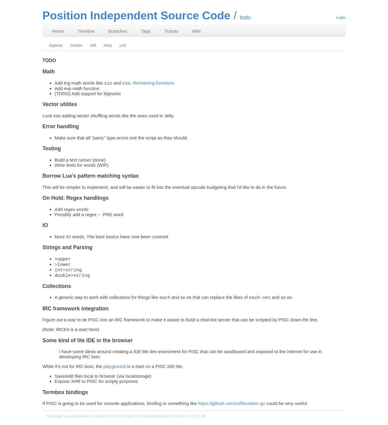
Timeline (86, 31)
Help (108, 45)
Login (341, 17)
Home (58, 31)
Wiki (196, 31)
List (123, 45)
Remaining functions (153, 83)
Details (76, 45)
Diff (93, 45)
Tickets (171, 31)
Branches (117, 31)
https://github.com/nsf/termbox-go (231, 407)
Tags (146, 31)
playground (114, 370)
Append (55, 45)
